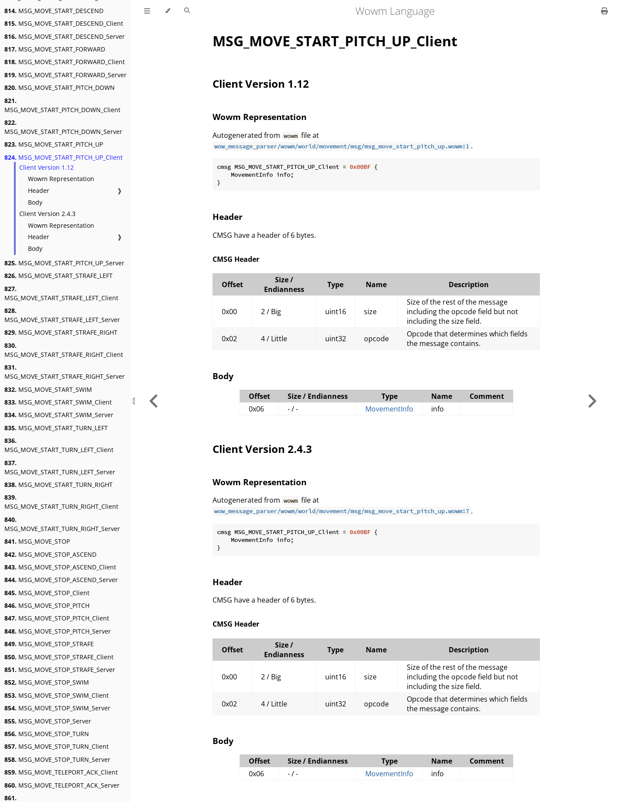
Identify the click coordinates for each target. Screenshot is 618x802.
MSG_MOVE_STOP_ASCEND (50, 554)
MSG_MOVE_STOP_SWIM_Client (56, 695)
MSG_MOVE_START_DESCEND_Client (63, 23)
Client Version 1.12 (46, 167)
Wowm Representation (61, 179)
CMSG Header (236, 259)
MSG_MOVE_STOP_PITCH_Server (57, 631)
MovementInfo (389, 409)
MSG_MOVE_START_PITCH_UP (53, 144)
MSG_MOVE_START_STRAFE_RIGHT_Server (64, 371)
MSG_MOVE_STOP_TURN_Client (56, 746)
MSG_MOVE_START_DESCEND (53, 11)
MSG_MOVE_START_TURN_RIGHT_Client (61, 502)
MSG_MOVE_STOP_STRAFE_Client (58, 657)
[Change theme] (167, 11)
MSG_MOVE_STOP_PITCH (46, 605)
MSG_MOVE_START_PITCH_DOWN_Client (62, 105)
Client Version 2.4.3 (47, 213)
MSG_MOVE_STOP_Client (46, 593)
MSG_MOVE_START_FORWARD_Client (64, 62)
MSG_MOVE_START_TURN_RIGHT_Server (62, 524)
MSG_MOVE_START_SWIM (48, 389)
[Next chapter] (591, 401)
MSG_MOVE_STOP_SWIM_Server (57, 708)
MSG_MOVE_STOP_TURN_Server (57, 759)
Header (38, 190)
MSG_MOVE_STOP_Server (47, 721)
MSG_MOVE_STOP (37, 541)
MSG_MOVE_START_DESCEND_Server (64, 36)
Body (35, 202)
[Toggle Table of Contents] (147, 11)
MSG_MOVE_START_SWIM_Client (58, 402)
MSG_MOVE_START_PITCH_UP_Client (63, 157)
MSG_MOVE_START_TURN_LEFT (56, 428)
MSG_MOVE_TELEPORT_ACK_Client (61, 772)
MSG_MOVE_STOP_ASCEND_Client (60, 567)
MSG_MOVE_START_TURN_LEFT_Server (59, 467)
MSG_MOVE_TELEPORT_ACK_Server (62, 785)
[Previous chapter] (154, 401)
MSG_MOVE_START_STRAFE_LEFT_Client (61, 293)
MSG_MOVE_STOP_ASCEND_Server (61, 580)
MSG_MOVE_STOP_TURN (46, 734)
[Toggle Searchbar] (187, 11)
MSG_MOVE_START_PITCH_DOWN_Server (63, 127)
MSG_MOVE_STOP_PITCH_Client (56, 618)
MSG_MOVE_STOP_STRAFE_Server (59, 669)
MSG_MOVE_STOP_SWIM (46, 682)
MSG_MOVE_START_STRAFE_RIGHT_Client (63, 350)
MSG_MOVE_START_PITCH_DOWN (59, 87)
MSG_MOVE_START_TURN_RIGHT (58, 484)
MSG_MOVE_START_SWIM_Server (58, 415)
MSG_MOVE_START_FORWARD (54, 49)
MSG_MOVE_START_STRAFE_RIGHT (60, 332)
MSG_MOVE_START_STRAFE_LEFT (58, 275)
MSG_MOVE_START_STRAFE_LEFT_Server (62, 315)
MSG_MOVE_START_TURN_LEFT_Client (58, 445)
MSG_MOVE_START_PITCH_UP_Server (64, 263)
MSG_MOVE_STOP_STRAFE (49, 644)
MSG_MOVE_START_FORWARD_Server (65, 75)
